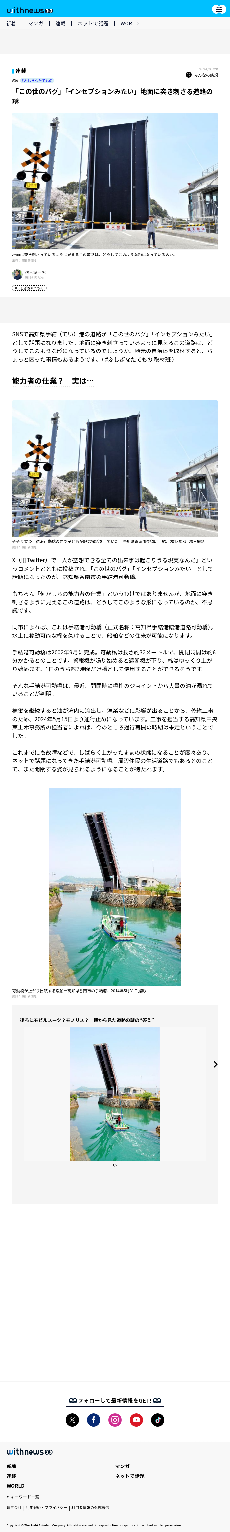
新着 (11, 23)
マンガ (36, 23)
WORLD (130, 23)
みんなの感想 (202, 75)
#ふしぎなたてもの (37, 80)
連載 (61, 23)
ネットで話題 (93, 23)
